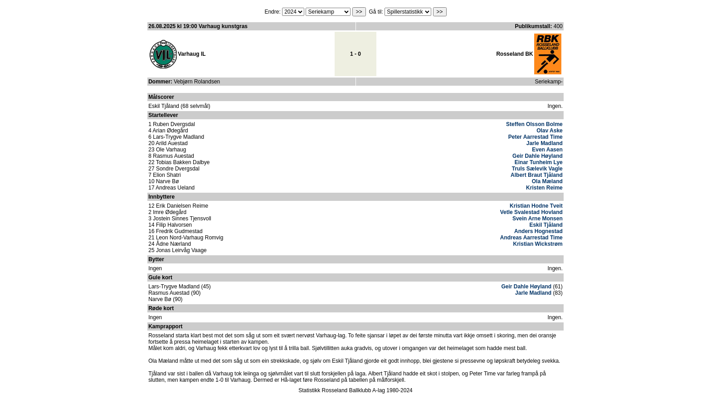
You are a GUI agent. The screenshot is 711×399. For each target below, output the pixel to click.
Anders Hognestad (538, 231)
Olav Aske (549, 130)
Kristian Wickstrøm (538, 244)
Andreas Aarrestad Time (531, 237)
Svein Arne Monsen (537, 218)
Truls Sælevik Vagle (537, 168)
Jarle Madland (544, 143)
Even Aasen (547, 149)
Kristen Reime (544, 188)
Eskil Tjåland (545, 225)
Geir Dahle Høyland (537, 156)
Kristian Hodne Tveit (536, 206)
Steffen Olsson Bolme (534, 124)
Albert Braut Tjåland (537, 175)
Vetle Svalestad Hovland (531, 212)
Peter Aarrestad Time (535, 137)
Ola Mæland (547, 181)
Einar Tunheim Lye (539, 162)
